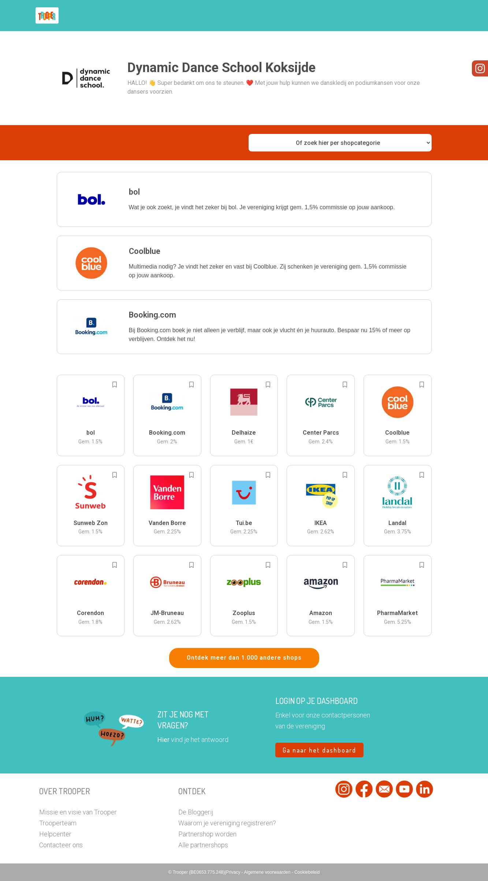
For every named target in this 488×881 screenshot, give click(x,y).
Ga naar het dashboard (319, 750)
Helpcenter (55, 834)
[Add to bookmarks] (114, 384)
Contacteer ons (61, 845)
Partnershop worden (207, 834)
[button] (244, 199)
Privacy (234, 872)
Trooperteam (58, 823)
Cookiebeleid (307, 872)
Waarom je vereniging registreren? (227, 823)
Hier (163, 739)
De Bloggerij (195, 812)
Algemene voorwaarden (267, 872)
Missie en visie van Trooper (78, 812)
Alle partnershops (203, 845)
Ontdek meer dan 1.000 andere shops (244, 657)
